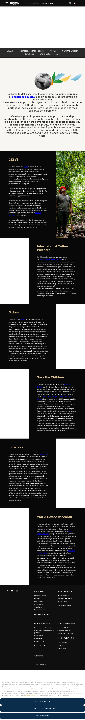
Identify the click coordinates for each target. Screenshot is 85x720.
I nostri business (63, 595)
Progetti (60, 645)
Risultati (37, 598)
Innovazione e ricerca (64, 598)
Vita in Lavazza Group (65, 633)
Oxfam (53, 51)
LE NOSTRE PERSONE (66, 623)
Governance (38, 604)
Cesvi (26, 167)
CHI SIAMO (39, 591)
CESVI (10, 51)
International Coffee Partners (31, 51)
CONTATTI (38, 656)
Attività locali (61, 648)
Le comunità (38, 635)
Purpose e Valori (40, 595)
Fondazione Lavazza (42, 646)
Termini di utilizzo (40, 664)
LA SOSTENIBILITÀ (42, 623)
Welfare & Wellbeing (64, 631)
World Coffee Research (50, 54)
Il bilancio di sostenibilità (42, 628)
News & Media (62, 642)
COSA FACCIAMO (64, 591)
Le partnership (39, 641)
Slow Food (29, 54)
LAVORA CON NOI (41, 614)
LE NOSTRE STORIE (65, 638)
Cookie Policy (30, 695)
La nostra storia (39, 610)
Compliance (38, 607)
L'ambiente (38, 638)
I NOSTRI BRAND (64, 606)
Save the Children (70, 51)
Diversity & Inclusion (64, 628)
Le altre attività (62, 601)
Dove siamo (38, 601)
